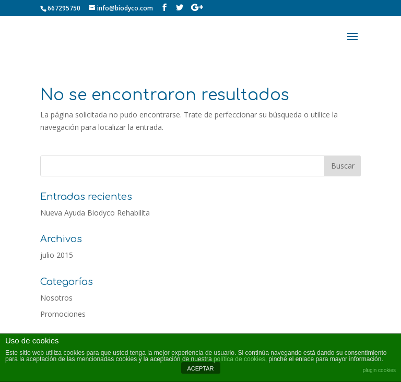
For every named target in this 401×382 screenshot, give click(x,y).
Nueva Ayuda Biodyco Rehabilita (95, 213)
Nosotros (56, 298)
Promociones (63, 314)
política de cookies (239, 359)
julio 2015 (56, 255)
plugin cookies (379, 370)
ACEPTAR (200, 368)
